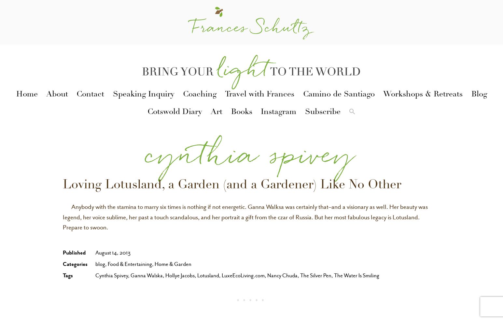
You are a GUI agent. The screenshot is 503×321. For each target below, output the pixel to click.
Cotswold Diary (174, 112)
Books (241, 112)
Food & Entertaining (130, 264)
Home (27, 95)
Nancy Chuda (282, 275)
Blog (479, 95)
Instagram (278, 112)
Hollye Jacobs (180, 275)
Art (216, 112)
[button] (352, 113)
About (57, 95)
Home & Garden (173, 264)
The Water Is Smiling (356, 275)
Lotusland (208, 275)
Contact (90, 95)
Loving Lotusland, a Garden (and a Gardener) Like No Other (232, 186)
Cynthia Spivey (111, 275)
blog (100, 264)
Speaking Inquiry (144, 95)
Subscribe (323, 112)
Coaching (200, 95)
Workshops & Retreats (423, 95)
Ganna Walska (147, 275)
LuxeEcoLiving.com (243, 275)
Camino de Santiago (339, 95)
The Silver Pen (315, 275)
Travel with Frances (259, 95)
